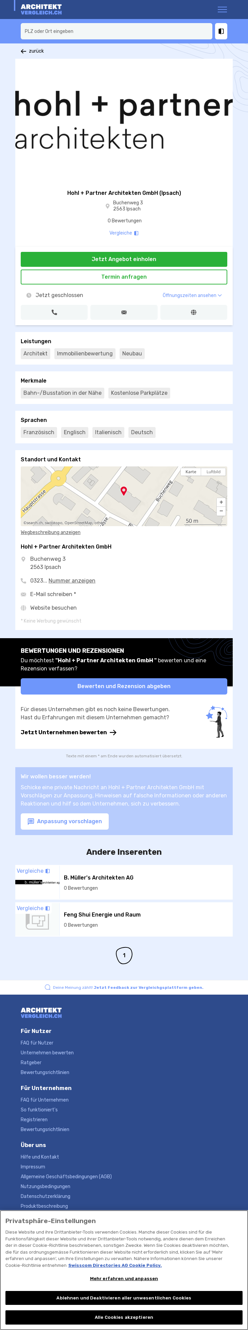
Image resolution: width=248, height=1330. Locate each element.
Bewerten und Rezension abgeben (124, 686)
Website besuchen (53, 608)
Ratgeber (31, 1063)
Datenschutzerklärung (45, 1196)
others (100, 522)
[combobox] (116, 31)
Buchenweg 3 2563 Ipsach (128, 206)
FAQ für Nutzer (37, 1043)
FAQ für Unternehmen (45, 1100)
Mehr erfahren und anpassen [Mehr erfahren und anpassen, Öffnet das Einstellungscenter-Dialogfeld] (124, 1278)
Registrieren (34, 1120)
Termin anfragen (124, 277)
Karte (190, 472)
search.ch (34, 522)
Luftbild (213, 472)
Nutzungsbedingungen (45, 1186)
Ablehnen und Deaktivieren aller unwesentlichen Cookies (123, 1298)
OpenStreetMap (78, 522)
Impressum (33, 1167)
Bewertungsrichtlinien (45, 1072)
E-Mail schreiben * (53, 594)
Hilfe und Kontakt (40, 1157)
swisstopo (54, 522)
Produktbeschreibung (44, 1206)
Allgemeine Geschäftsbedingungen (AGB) (66, 1177)
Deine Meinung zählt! (128, 987)
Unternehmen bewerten (47, 1053)
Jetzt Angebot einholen (124, 259)
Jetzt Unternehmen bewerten (69, 732)
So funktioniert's (39, 1110)
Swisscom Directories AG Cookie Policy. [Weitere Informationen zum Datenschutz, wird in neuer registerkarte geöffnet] (115, 1265)
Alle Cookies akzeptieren (124, 1317)
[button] (221, 502)
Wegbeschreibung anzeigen (51, 532)
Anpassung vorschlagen (65, 821)
